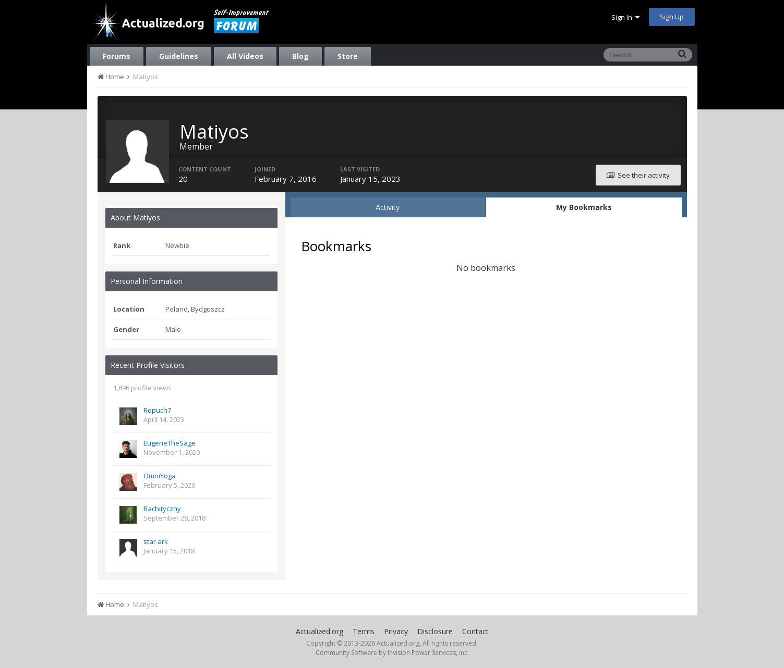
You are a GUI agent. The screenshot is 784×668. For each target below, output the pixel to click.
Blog (300, 56)
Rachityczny (162, 508)
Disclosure (435, 631)
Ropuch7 (157, 410)
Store (347, 56)
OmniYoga (159, 475)
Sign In (625, 17)
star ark (155, 541)
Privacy (396, 631)
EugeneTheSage (169, 443)
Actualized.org (319, 631)
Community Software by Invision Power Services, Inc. (392, 652)
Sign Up (672, 16)
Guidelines (178, 56)
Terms (364, 631)
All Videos (245, 56)
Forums (116, 56)
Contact (475, 631)
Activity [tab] (388, 207)
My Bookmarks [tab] (584, 207)
